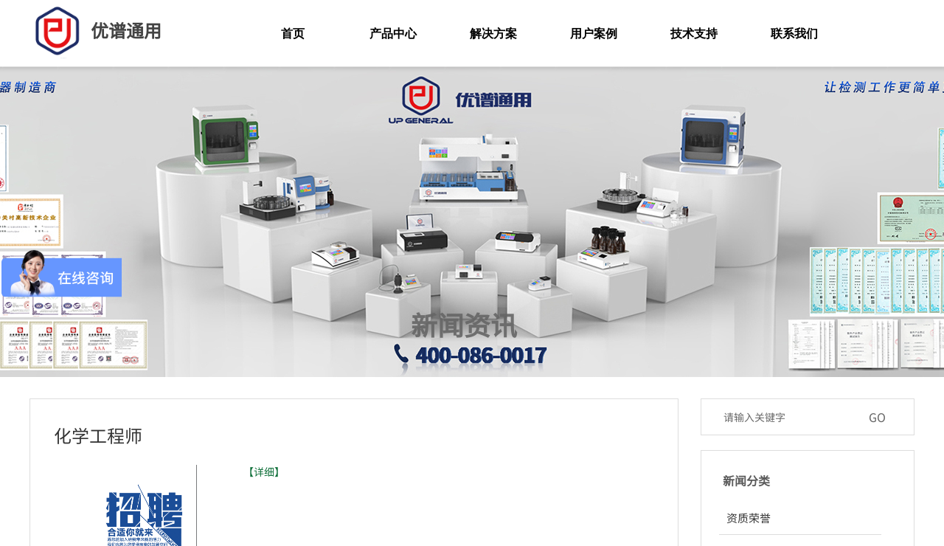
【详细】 (264, 472)
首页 (293, 33)
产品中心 (393, 33)
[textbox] (788, 417)
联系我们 (794, 33)
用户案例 (593, 33)
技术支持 (694, 33)
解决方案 (493, 33)
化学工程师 (98, 435)
